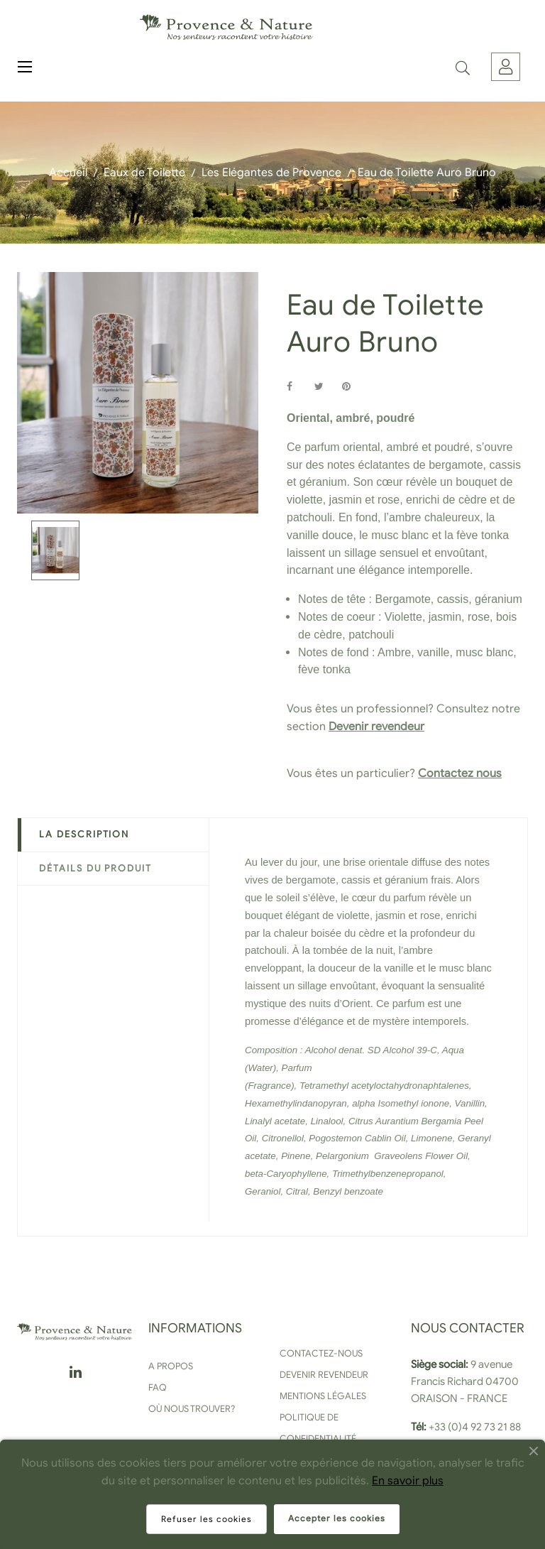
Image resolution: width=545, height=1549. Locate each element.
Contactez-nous (321, 1353)
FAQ (157, 1387)
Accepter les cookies (336, 1518)
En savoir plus (408, 1481)
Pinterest (352, 387)
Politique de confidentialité (318, 1428)
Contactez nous (460, 773)
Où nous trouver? (192, 1409)
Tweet (325, 387)
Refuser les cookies (206, 1518)
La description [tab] (84, 834)
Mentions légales (323, 1396)
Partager (297, 387)
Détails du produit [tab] (95, 868)
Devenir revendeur (376, 726)
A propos (170, 1366)
